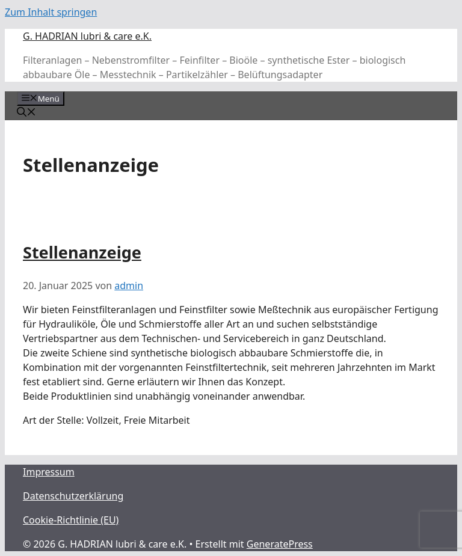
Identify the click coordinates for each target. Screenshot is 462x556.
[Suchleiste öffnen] (26, 113)
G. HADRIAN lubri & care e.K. (87, 36)
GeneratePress (280, 544)
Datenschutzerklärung (73, 496)
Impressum (49, 471)
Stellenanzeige (82, 252)
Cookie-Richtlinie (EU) (71, 520)
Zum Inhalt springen (51, 12)
